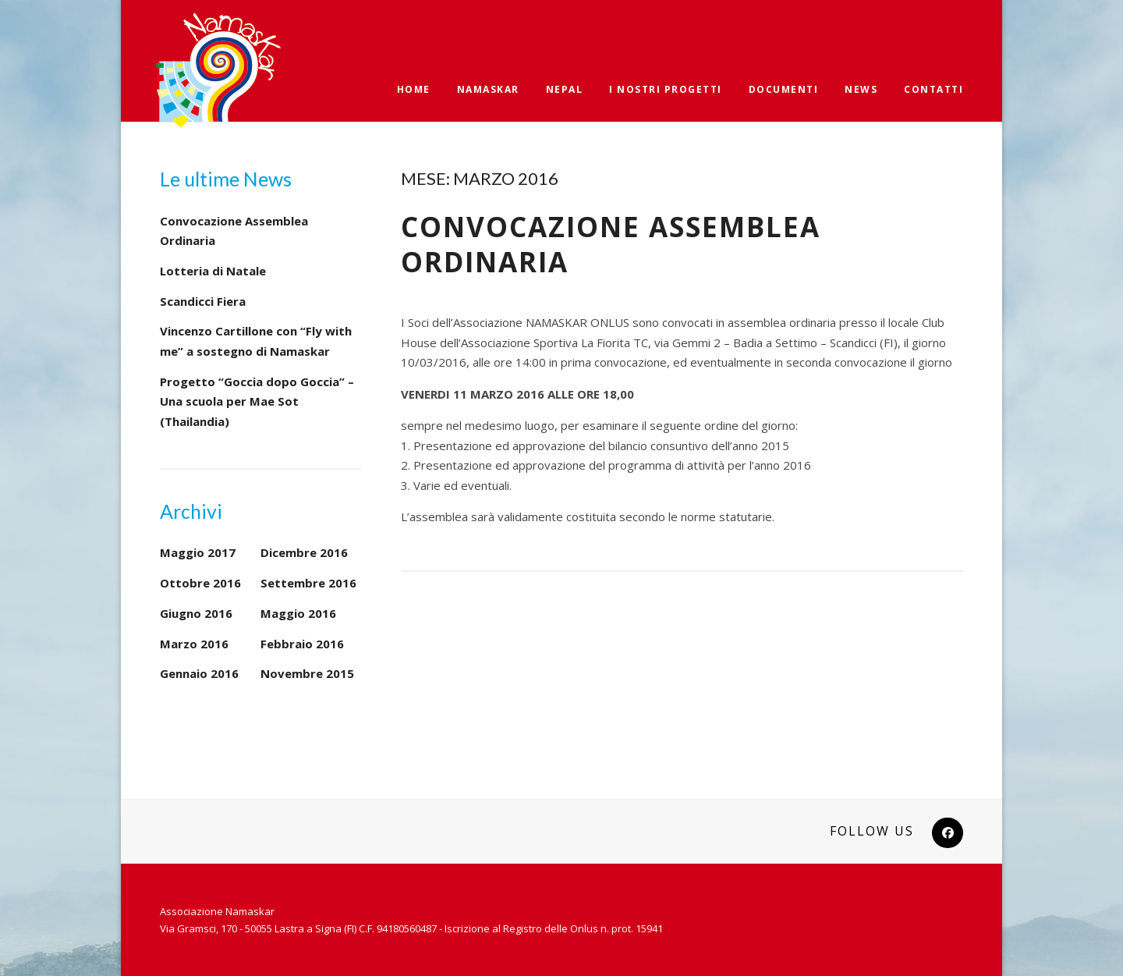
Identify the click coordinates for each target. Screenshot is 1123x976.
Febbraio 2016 (302, 643)
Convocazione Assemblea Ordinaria (610, 244)
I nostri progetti (665, 89)
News (861, 89)
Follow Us (872, 830)
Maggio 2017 (198, 552)
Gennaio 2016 (199, 673)
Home (413, 89)
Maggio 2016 (298, 613)
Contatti (933, 89)
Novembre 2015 (307, 673)
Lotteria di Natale (213, 271)
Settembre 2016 (308, 583)
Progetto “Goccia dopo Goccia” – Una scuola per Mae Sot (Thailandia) (257, 401)
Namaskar (488, 89)
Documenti (784, 89)
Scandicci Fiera (203, 301)
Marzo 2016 (194, 643)
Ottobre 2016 (200, 583)
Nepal (564, 89)
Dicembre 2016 (304, 552)
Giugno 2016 (196, 613)
